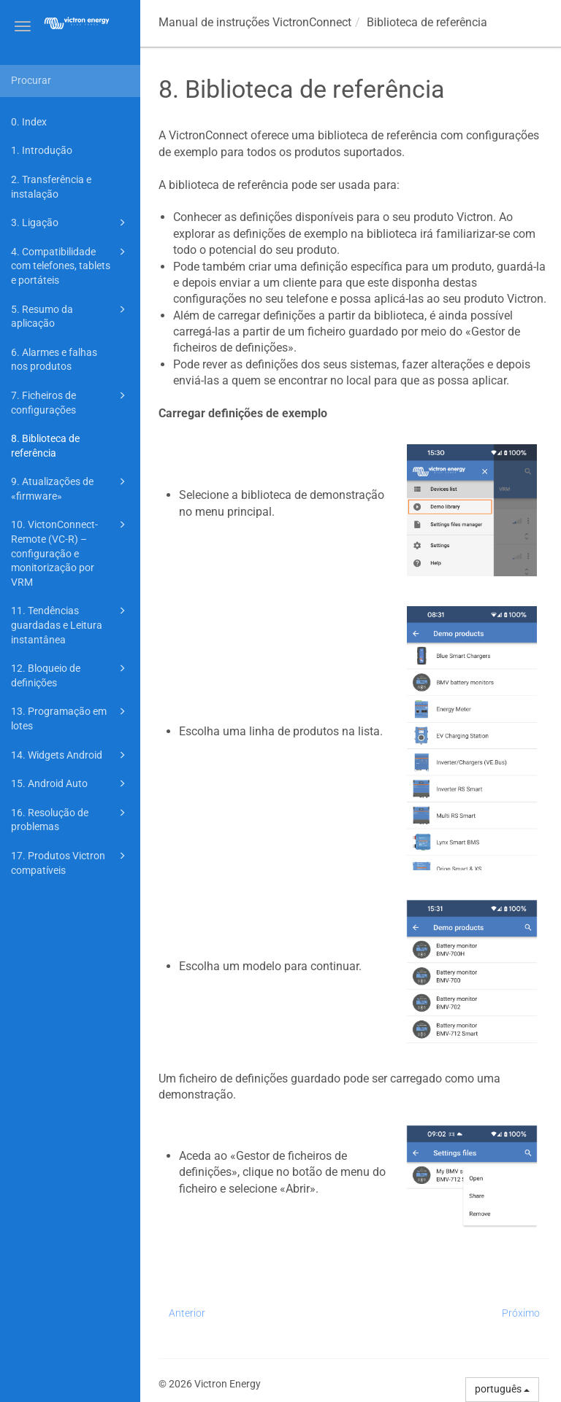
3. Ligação (70, 222)
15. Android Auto (70, 783)
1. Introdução (41, 150)
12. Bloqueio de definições (70, 674)
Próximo (521, 1313)
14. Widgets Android (70, 755)
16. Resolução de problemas (70, 819)
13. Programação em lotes (70, 717)
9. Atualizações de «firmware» (70, 487)
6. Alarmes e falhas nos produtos (54, 359)
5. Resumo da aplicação (70, 315)
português (502, 1389)
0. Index (29, 122)
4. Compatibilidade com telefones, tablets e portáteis (70, 265)
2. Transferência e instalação (51, 187)
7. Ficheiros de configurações (70, 401)
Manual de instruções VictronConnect (255, 22)
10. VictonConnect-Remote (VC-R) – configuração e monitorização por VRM (70, 551)
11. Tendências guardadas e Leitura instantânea (70, 624)
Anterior (187, 1313)
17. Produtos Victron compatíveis (70, 862)
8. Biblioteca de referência (45, 446)
